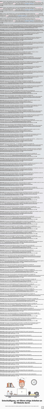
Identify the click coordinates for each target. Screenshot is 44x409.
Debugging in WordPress (29, 3)
